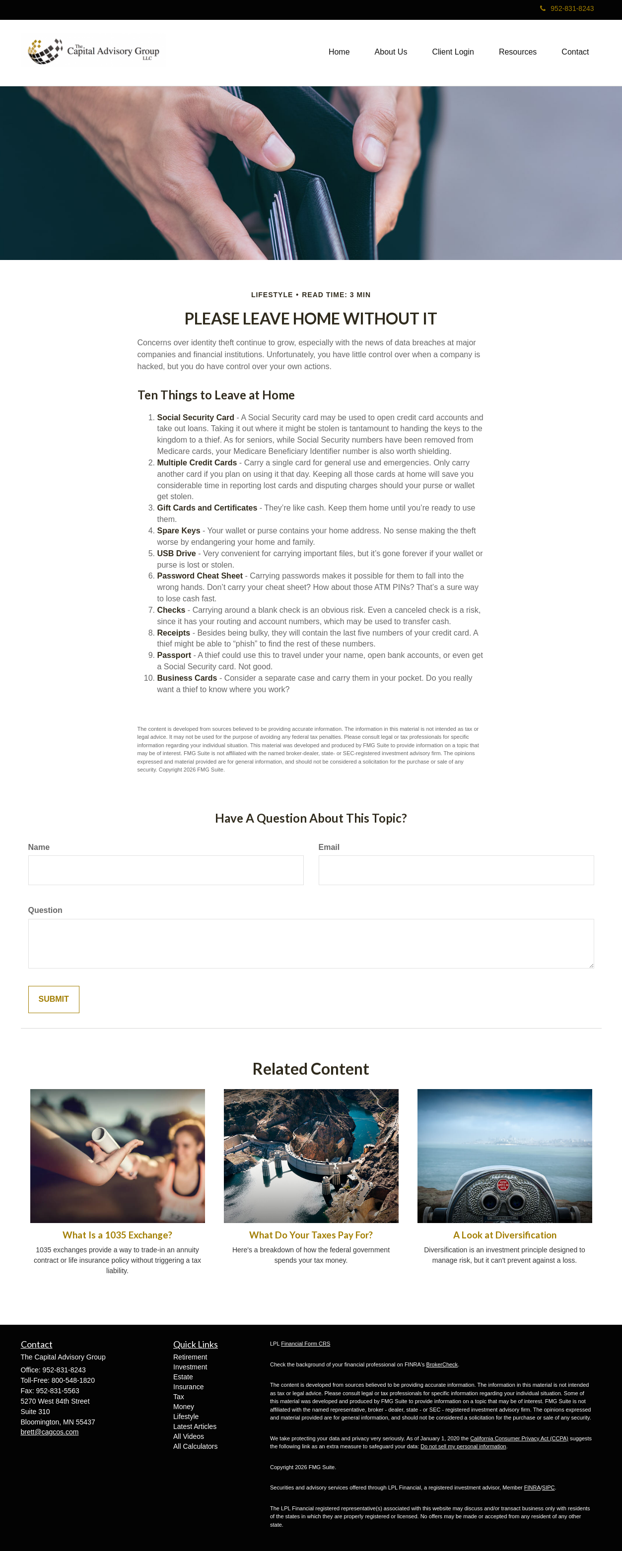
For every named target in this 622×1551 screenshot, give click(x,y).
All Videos (188, 1436)
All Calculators (195, 1446)
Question (45, 910)
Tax (178, 1397)
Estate (183, 1377)
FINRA (532, 1487)
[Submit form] (53, 999)
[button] (391, 52)
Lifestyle (186, 1417)
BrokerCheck (442, 1364)
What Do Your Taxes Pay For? (311, 1234)
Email (329, 847)
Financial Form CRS (305, 1344)
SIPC (548, 1487)
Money (183, 1407)
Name (39, 847)
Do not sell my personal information (463, 1446)
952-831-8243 (567, 8)
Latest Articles (194, 1426)
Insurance (188, 1387)
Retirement (190, 1357)
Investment (190, 1367)
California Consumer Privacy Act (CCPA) (519, 1438)
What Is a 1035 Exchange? (117, 1234)
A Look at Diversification (504, 1234)
